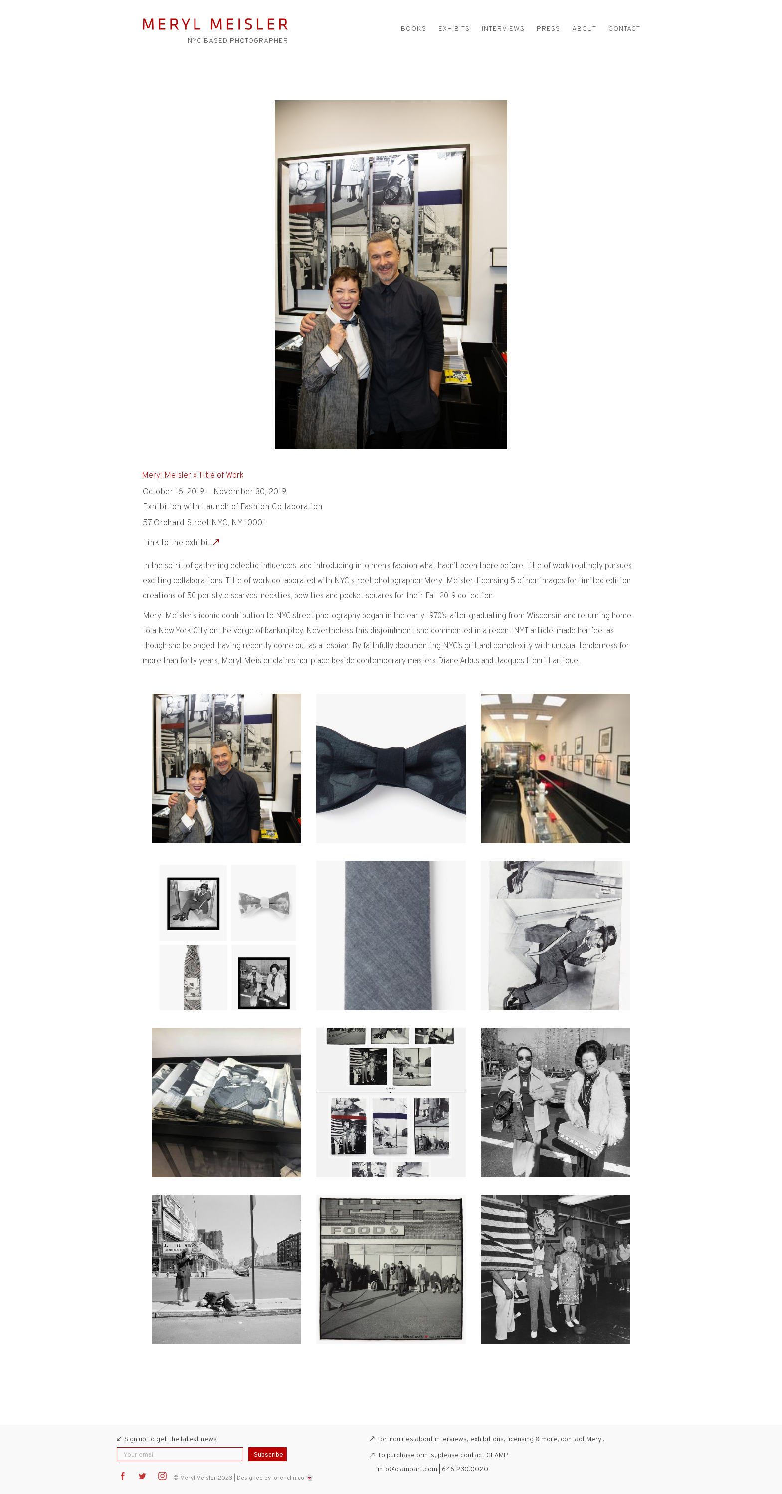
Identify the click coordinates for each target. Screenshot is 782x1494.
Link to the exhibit (177, 543)
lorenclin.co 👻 (292, 1478)
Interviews (503, 29)
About (584, 29)
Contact (624, 29)
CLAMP (497, 1455)
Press (548, 29)
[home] (215, 25)
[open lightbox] (226, 768)
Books (413, 29)
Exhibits (454, 29)
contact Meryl (582, 1439)
